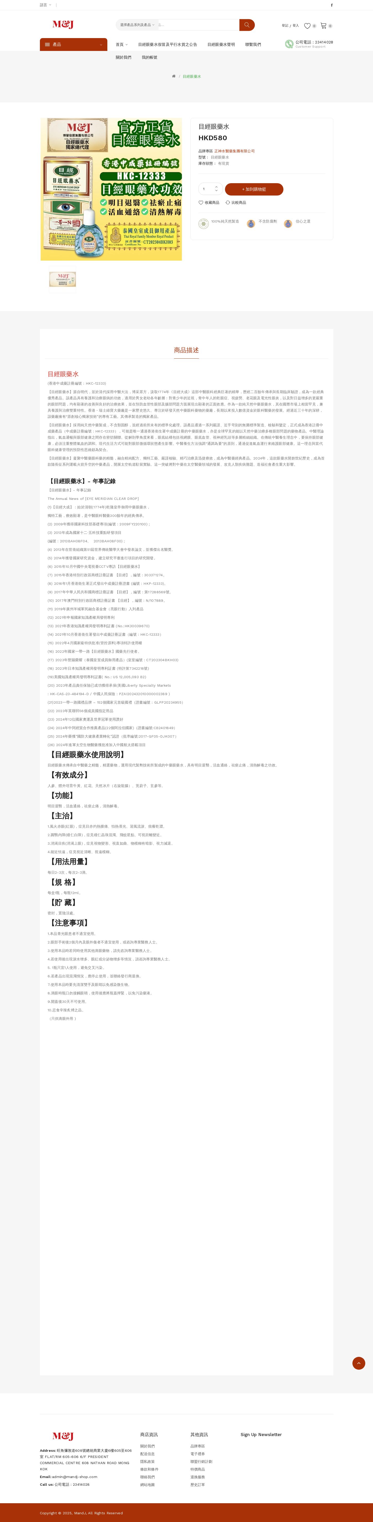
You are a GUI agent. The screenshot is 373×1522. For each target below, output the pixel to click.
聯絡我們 (147, 1477)
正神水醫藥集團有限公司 (234, 151)
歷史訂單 (197, 1485)
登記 (282, 25)
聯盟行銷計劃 (201, 1461)
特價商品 (197, 1469)
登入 (294, 25)
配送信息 (147, 1454)
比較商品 (240, 202)
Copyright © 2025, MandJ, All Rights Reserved (81, 1513)
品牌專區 (197, 1446)
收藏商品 (212, 202)
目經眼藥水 (192, 76)
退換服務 (197, 1477)
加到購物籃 (256, 188)
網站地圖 (147, 1485)
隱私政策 (147, 1461)
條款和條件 (149, 1469)
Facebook (332, 5)
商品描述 (186, 349)
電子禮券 (197, 1454)
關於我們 (147, 1446)
